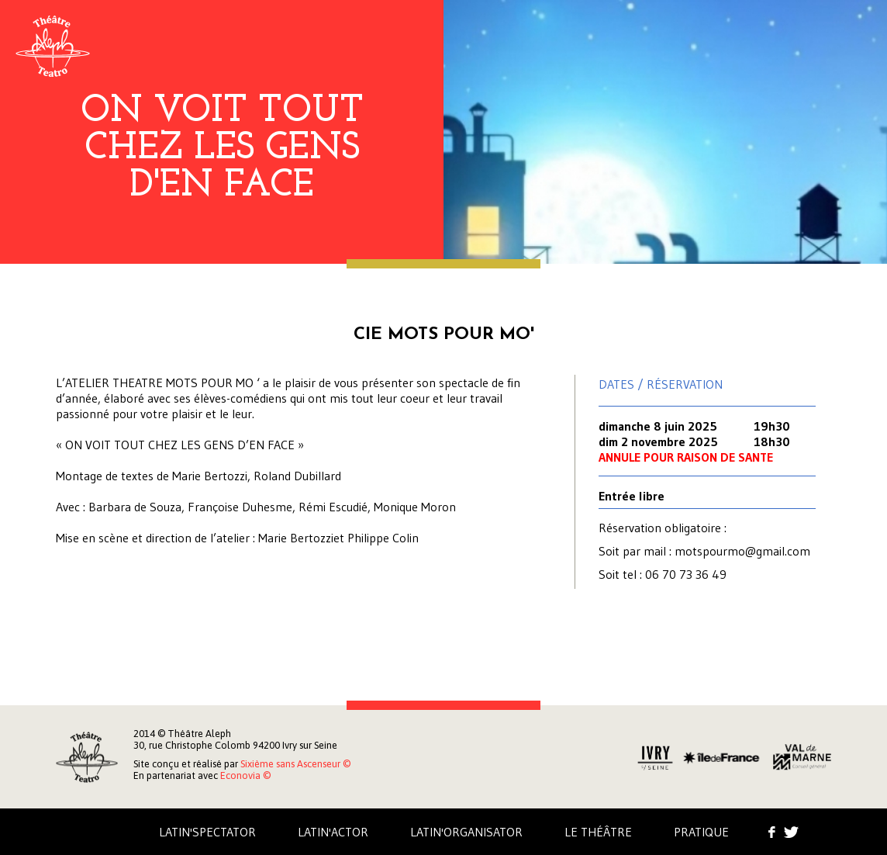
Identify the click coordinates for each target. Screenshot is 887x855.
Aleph (53, 46)
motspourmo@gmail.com (742, 551)
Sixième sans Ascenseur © (295, 764)
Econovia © (245, 775)
